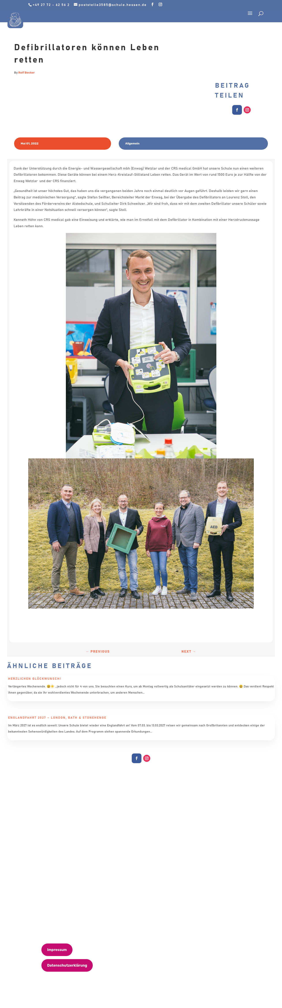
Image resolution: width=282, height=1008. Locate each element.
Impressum (57, 950)
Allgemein (132, 143)
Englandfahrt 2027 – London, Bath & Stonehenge (57, 717)
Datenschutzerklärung (67, 965)
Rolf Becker (26, 72)
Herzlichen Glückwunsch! (34, 678)
